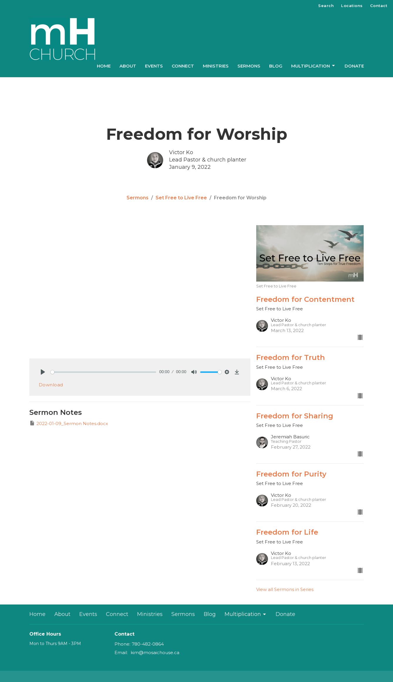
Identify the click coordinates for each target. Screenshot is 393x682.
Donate (354, 66)
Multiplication (313, 66)
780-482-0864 (148, 644)
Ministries (216, 66)
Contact (378, 5)
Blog (275, 66)
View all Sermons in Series (284, 589)
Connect (183, 66)
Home (104, 66)
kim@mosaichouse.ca (155, 652)
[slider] (103, 372)
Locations (352, 5)
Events (154, 66)
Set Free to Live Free (181, 198)
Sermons (248, 66)
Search (326, 5)
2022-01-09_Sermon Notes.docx (68, 423)
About (127, 66)
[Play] (43, 372)
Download (51, 385)
